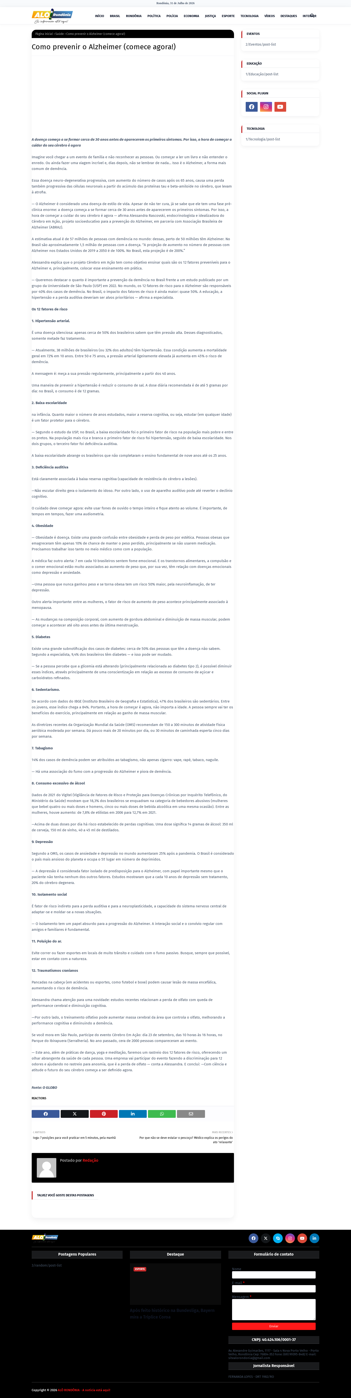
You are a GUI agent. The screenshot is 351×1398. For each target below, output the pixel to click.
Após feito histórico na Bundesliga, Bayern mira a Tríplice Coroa (172, 1314)
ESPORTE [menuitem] (228, 16)
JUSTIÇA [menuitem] (210, 16)
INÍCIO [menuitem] (99, 16)
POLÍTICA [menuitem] (154, 16)
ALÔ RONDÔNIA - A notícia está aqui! (84, 1390)
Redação (90, 1160)
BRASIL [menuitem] (115, 16)
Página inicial (44, 34)
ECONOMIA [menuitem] (191, 16)
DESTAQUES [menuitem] (289, 16)
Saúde (59, 34)
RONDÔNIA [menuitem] (134, 16)
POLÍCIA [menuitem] (172, 16)
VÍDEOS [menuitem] (269, 16)
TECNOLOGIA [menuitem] (250, 16)
